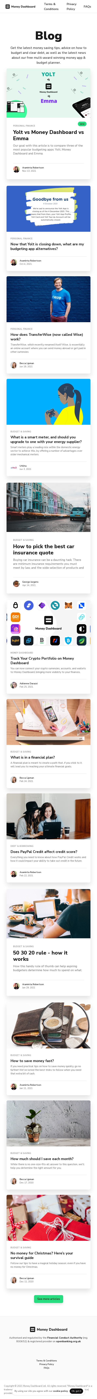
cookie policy (60, 1391)
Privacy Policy (71, 6)
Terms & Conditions (51, 6)
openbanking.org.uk (68, 1341)
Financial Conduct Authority (65, 1338)
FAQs (87, 7)
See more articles (48, 1299)
